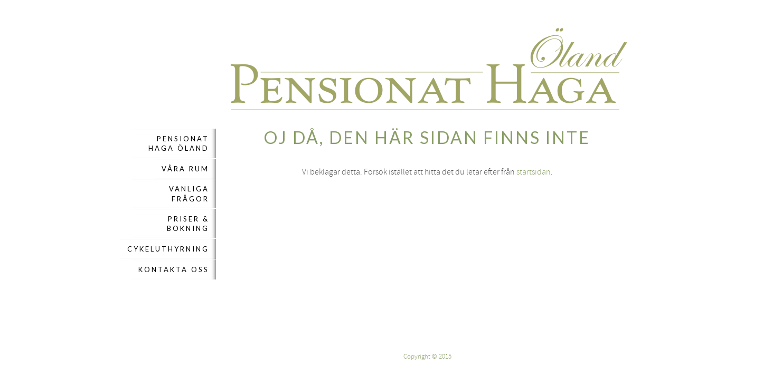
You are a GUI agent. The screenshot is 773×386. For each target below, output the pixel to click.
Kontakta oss (173, 269)
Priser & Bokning (188, 224)
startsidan (533, 172)
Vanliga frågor (189, 193)
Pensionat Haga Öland (178, 143)
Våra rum (185, 169)
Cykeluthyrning (168, 249)
